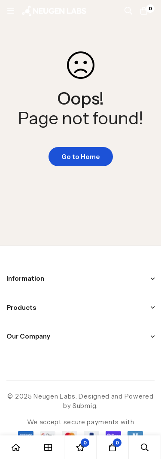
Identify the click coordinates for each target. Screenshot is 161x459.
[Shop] (48, 447)
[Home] (16, 447)
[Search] (128, 10)
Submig (84, 406)
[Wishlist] (80, 447)
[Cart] (144, 10)
